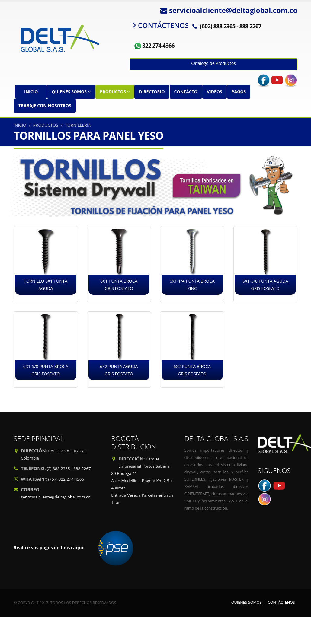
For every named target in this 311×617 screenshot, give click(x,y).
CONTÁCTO (185, 91)
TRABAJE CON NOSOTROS (44, 105)
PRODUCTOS (115, 91)
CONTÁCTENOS (281, 602)
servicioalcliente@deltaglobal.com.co (56, 497)
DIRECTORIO (152, 91)
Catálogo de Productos (213, 63)
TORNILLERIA (78, 125)
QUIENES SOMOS (71, 91)
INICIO (31, 91)
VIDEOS (214, 91)
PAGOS (239, 91)
